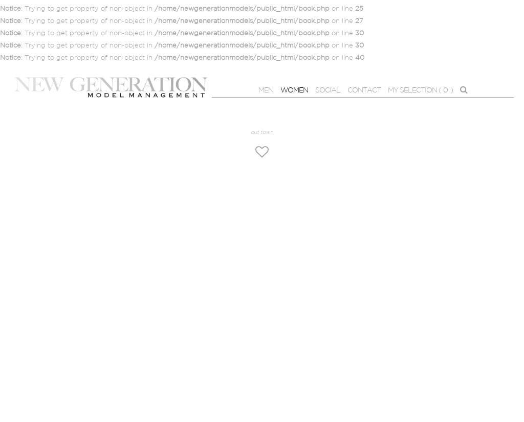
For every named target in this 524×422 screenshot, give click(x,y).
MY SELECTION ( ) (420, 90)
